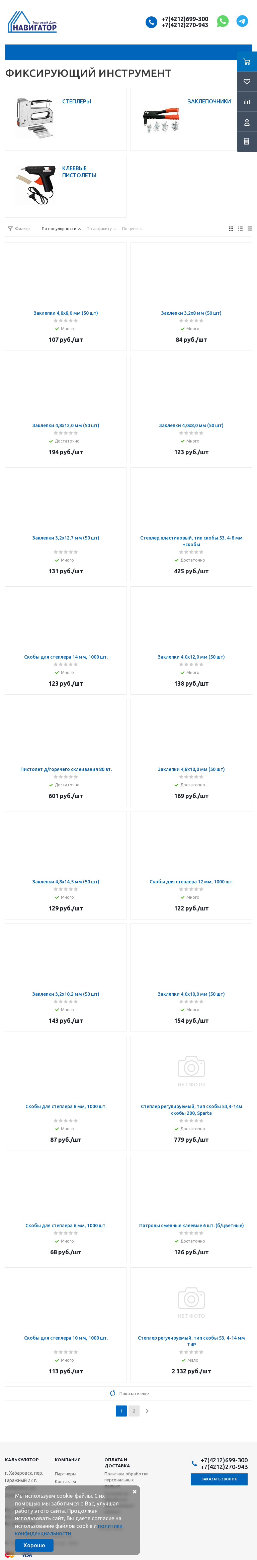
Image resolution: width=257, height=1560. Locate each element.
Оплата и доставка (117, 1462)
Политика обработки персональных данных (126, 1479)
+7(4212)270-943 (185, 25)
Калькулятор (21, 1459)
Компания (68, 1459)
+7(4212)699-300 (185, 19)
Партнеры (65, 1473)
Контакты (65, 1481)
